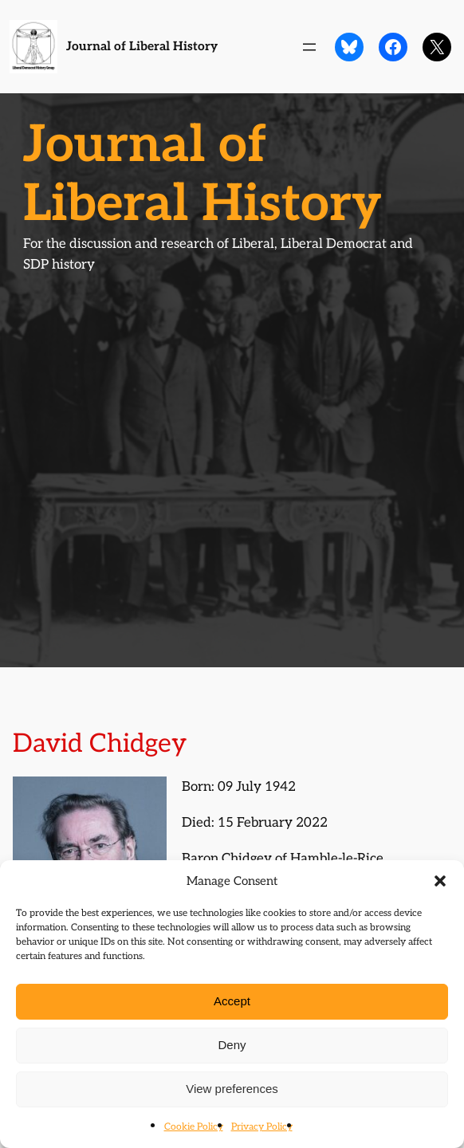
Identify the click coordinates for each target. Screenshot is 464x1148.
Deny (232, 1045)
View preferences (232, 1088)
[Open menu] (309, 47)
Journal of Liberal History (142, 46)
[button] (440, 881)
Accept (232, 1001)
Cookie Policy (193, 1127)
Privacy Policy (262, 1127)
